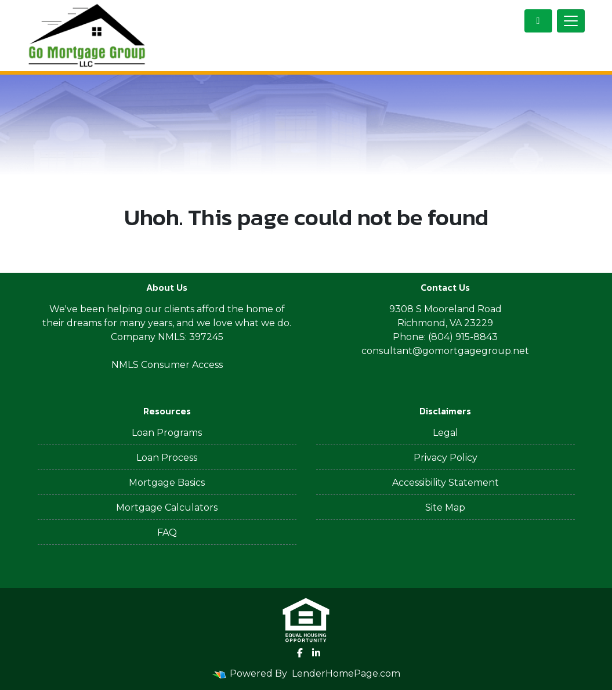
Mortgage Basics (167, 482)
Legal (445, 432)
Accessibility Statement (445, 482)
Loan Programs (167, 432)
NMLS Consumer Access (167, 364)
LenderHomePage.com (346, 673)
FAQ (167, 532)
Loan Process (166, 457)
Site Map (445, 507)
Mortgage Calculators (167, 507)
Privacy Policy (445, 457)
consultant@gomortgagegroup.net (445, 350)
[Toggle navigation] (571, 20)
